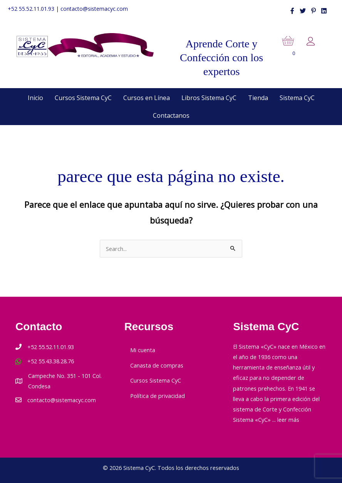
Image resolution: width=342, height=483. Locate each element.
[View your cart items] (294, 47)
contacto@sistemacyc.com (94, 8)
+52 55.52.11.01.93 (31, 8)
